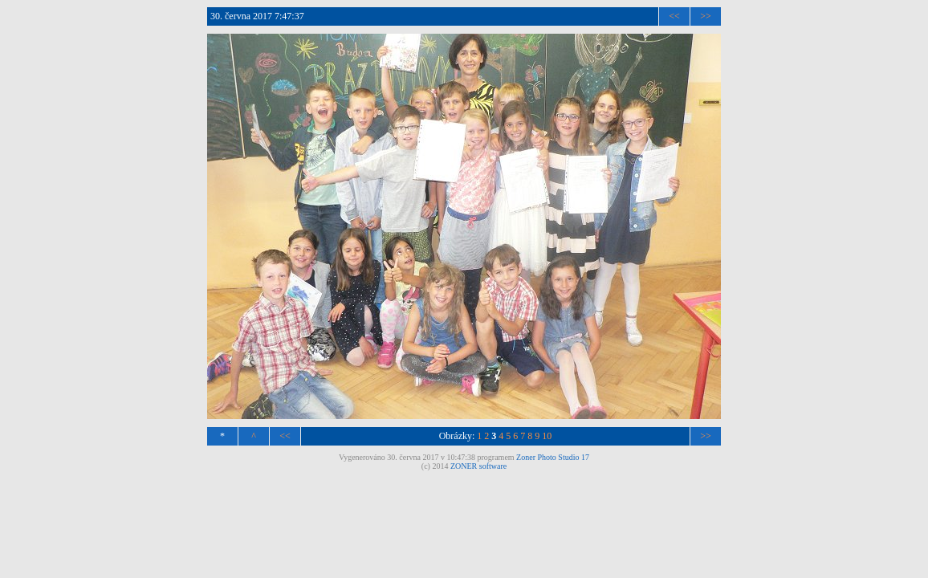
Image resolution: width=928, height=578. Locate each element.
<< (674, 16)
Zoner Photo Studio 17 (552, 457)
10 (547, 436)
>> (705, 16)
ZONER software (478, 466)
